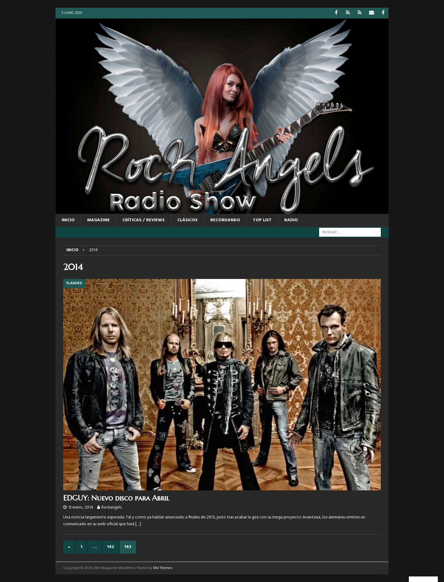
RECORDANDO (225, 220)
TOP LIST (262, 220)
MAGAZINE (98, 220)
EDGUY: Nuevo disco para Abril (116, 498)
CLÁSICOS (187, 220)
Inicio (68, 220)
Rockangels (111, 507)
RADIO (291, 220)
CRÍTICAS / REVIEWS (143, 220)
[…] (138, 524)
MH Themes (162, 568)
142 (110, 547)
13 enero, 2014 (80, 507)
